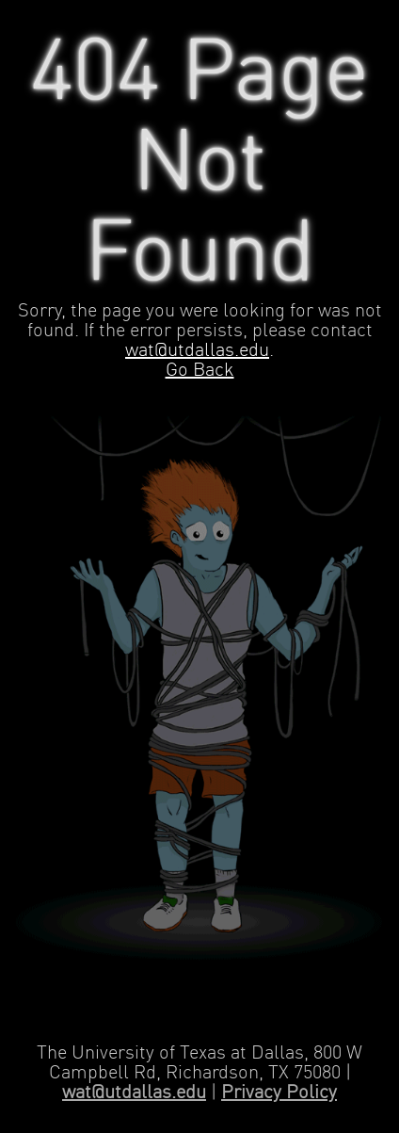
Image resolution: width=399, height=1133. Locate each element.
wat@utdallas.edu (197, 351)
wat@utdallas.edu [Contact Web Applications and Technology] (134, 1093)
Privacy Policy (279, 1093)
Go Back (200, 370)
